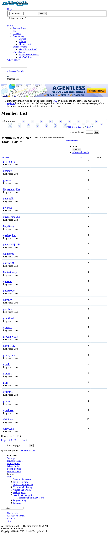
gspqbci (7, 308)
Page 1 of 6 (6, 440)
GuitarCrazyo (10, 272)
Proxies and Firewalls (23, 484)
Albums (22, 41)
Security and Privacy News (31, 497)
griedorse (8, 410)
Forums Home (14, 471)
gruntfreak (9, 318)
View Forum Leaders (29, 54)
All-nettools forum (16, 515)
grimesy (7, 373)
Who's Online (25, 57)
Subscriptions (13, 463)
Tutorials (17, 503)
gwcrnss (7, 207)
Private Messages (15, 461)
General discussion (22, 479)
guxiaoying (9, 235)
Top (33, 450)
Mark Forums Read (28, 49)
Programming (19, 500)
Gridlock (8, 419)
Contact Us (12, 513)
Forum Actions (20, 46)
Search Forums (14, 469)
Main (9, 476)
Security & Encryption (23, 495)
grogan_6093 (10, 336)
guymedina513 (11, 216)
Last (25, 440)
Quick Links (19, 52)
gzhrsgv (7, 170)
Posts (81, 157)
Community (18, 36)
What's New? (13, 60)
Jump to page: (17, 445)
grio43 (6, 364)
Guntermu (8, 253)
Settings (11, 458)
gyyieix (7, 180)
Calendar (17, 33)
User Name (6, 157)
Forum (10, 25)
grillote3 (7, 391)
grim (5, 382)
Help (9, 9)
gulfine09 (8, 262)
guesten (7, 281)
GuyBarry (8, 226)
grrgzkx (7, 327)
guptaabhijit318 (12, 244)
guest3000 (9, 290)
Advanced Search (15, 71)
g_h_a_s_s (9, 161)
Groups (22, 39)
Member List (25, 44)
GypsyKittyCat (11, 189)
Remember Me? (17, 18)
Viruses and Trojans (22, 490)
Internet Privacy (20, 482)
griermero (8, 401)
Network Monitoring (22, 487)
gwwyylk (8, 198)
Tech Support (19, 492)
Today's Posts (19, 28)
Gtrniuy (7, 299)
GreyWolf (8, 428)
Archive (11, 518)
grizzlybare (9, 355)
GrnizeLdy (9, 345)
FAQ (15, 31)
